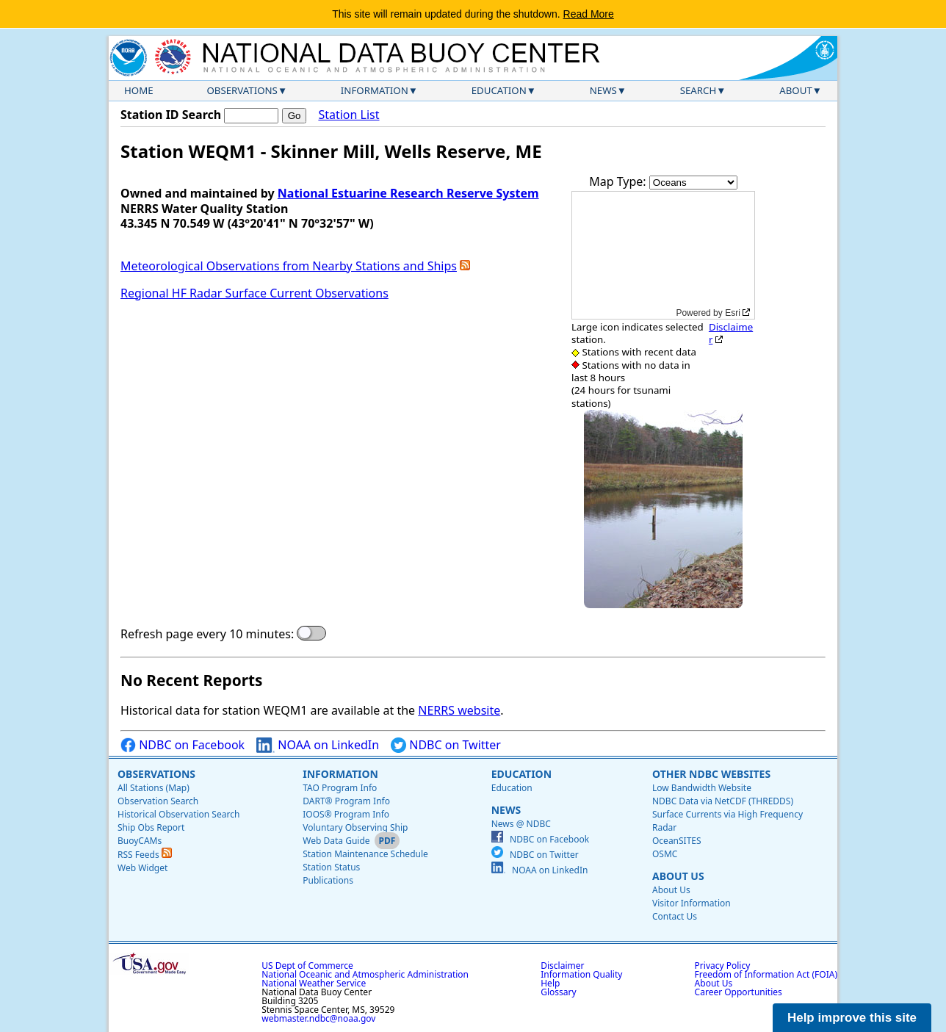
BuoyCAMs (140, 840)
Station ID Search (170, 115)
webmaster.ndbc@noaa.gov (318, 1018)
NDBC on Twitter (446, 745)
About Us (678, 876)
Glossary (558, 992)
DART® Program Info (346, 801)
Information (374, 90)
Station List (348, 115)
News (603, 90)
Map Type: (619, 181)
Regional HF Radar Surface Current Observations (254, 293)
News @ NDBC (521, 824)
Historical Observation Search (178, 814)
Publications (328, 880)
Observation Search (158, 801)
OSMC (664, 854)
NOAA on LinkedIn (317, 745)
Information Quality (581, 974)
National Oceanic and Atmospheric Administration (365, 974)
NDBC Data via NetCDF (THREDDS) (722, 801)
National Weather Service (313, 983)
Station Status (331, 867)
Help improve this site (852, 1018)
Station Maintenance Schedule (365, 854)
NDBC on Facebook (182, 745)
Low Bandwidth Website (701, 788)
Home (139, 90)
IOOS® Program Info (346, 814)
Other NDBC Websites (711, 774)
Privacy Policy (723, 965)
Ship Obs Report (151, 827)
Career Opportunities (738, 992)
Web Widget (142, 868)
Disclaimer (731, 333)
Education (499, 90)
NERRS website (459, 710)
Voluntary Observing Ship (355, 827)
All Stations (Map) (153, 788)
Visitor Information (691, 903)
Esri (732, 313)
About (795, 90)
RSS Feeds (145, 854)
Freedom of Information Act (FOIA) (766, 974)
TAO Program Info (340, 788)
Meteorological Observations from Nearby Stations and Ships (288, 266)
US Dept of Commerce (307, 965)
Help (550, 983)
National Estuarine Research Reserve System (408, 193)
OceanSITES (676, 840)
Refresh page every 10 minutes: (207, 634)
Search (698, 90)
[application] (663, 255)
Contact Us (674, 916)
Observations (241, 90)
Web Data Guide (336, 840)
